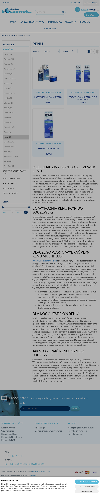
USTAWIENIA (87, 491)
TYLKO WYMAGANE (87, 487)
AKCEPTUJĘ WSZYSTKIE (87, 482)
